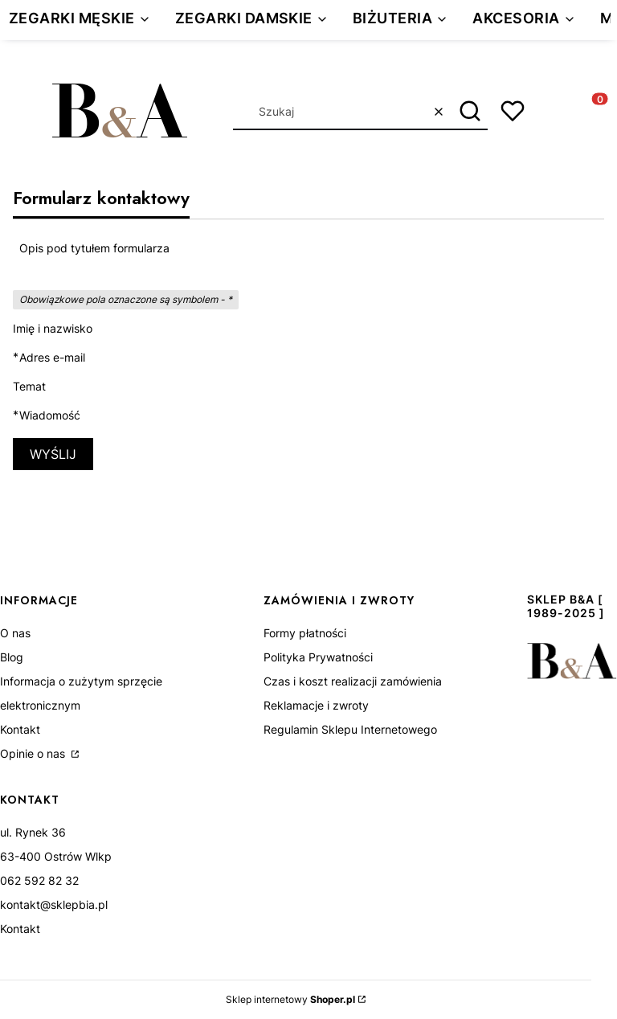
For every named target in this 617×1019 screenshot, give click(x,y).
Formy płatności (305, 633)
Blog (11, 657)
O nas (15, 633)
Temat (29, 386)
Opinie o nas (34, 753)
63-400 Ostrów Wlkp (56, 856)
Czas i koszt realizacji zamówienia (353, 681)
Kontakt (20, 729)
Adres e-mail (52, 357)
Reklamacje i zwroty (316, 705)
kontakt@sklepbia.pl (54, 904)
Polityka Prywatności (318, 657)
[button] (470, 111)
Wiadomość (49, 415)
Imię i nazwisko (52, 328)
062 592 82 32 (39, 880)
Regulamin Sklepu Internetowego (350, 729)
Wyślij (53, 454)
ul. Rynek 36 (33, 832)
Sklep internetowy (290, 999)
